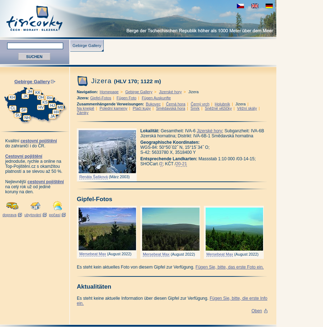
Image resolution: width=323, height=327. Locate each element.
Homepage (109, 92)
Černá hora (175, 104)
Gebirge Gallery (86, 45)
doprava (10, 215)
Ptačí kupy (142, 108)
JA (52, 116)
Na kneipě (85, 108)
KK (37, 92)
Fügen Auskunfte (156, 98)
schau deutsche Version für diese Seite (269, 6)
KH (12, 97)
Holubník (222, 104)
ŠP (23, 110)
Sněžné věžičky (218, 108)
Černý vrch (200, 104)
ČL (13, 108)
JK (25, 96)
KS (44, 102)
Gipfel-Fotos (100, 98)
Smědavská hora (170, 108)
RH (50, 98)
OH (41, 97)
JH (30, 91)
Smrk (195, 108)
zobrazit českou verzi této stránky (240, 6)
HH (57, 112)
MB (60, 107)
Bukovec (153, 104)
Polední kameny (113, 108)
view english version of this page (255, 6)
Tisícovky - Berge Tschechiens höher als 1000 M (138, 18)
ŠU (18, 115)
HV (41, 107)
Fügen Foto (126, 98)
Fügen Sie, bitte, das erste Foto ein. (230, 267)
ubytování (32, 215)
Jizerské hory (170, 92)
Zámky (82, 112)
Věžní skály (247, 108)
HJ (52, 105)
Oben (257, 310)
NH (27, 117)
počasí (55, 215)
